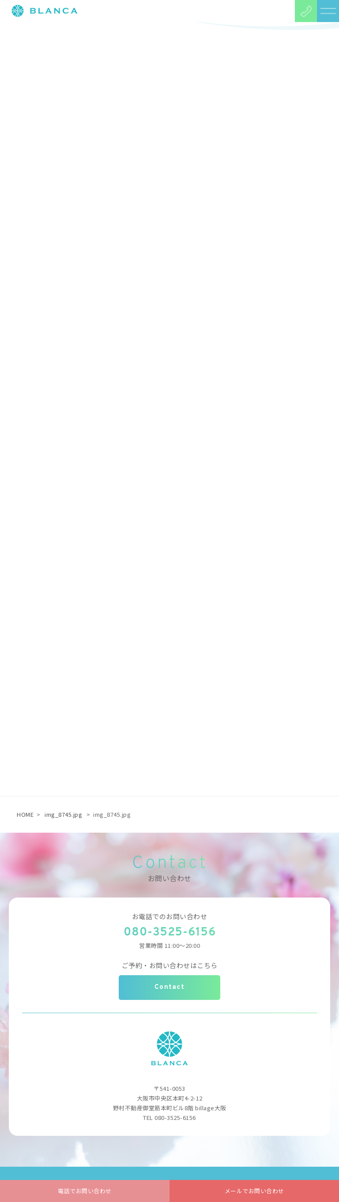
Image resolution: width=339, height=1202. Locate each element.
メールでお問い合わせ (254, 1191)
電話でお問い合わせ (85, 1191)
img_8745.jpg (63, 814)
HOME (25, 814)
